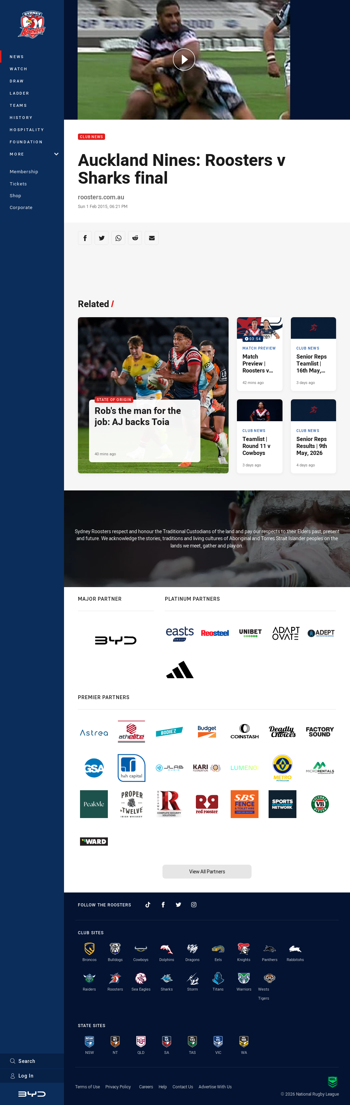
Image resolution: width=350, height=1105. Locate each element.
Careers (146, 1086)
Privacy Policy (118, 1086)
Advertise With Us (215, 1086)
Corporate (21, 207)
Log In (22, 1075)
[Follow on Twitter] (178, 904)
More (34, 154)
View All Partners (207, 871)
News (17, 56)
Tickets (18, 184)
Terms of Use (87, 1086)
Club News (91, 137)
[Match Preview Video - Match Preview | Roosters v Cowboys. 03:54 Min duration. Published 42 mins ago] (259, 354)
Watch (19, 68)
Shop (15, 195)
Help (163, 1086)
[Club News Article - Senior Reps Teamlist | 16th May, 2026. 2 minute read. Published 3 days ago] (313, 354)
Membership (24, 171)
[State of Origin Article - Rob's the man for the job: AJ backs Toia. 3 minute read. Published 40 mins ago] (153, 395)
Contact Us (183, 1086)
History (21, 117)
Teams (18, 105)
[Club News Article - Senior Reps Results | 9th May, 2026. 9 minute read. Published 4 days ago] (313, 436)
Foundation (26, 141)
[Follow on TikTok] (148, 904)
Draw (17, 80)
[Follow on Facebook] (163, 904)
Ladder (20, 93)
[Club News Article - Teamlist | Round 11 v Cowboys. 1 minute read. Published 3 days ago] (259, 436)
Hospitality (27, 129)
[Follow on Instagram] (194, 904)
